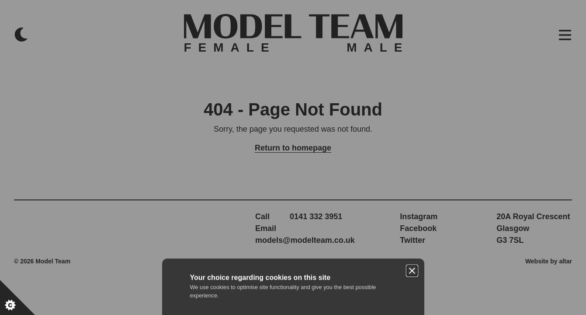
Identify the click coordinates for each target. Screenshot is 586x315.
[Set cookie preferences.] (17, 297)
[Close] (412, 117)
